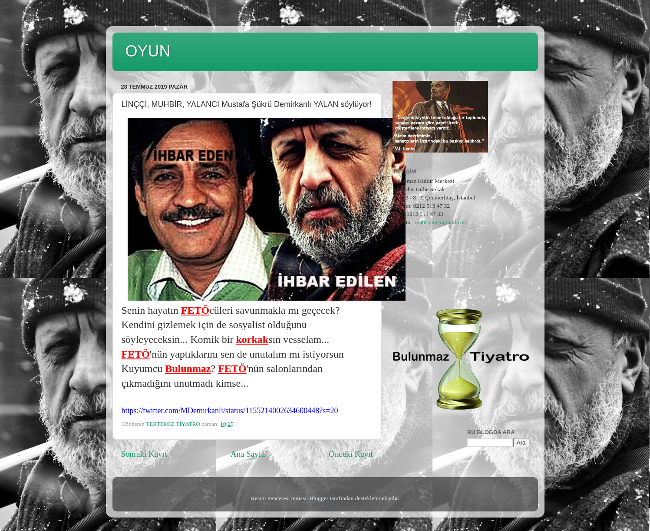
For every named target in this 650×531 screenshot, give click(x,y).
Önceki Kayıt (351, 453)
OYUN (148, 51)
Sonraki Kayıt (144, 453)
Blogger (319, 498)
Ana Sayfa (248, 453)
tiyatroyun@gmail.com (440, 222)
